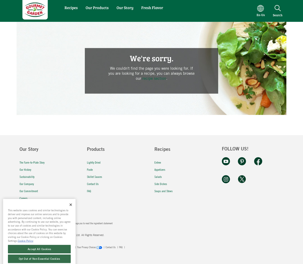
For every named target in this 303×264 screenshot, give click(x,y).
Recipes (71, 7)
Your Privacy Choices (90, 247)
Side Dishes (160, 184)
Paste (90, 169)
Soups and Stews (163, 191)
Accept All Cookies (39, 259)
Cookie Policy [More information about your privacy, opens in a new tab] (25, 251)
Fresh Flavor (152, 7)
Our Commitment (29, 191)
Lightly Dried (93, 162)
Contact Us (93, 184)
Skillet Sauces (94, 176)
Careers (23, 198)
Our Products (97, 7)
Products (96, 150)
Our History (25, 169)
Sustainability (27, 176)
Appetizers (159, 169)
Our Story (125, 7)
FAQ (89, 191)
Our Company (27, 184)
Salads (158, 176)
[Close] (70, 215)
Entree (157, 162)
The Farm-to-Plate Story (32, 162)
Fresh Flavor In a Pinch (32, 205)
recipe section (154, 78)
